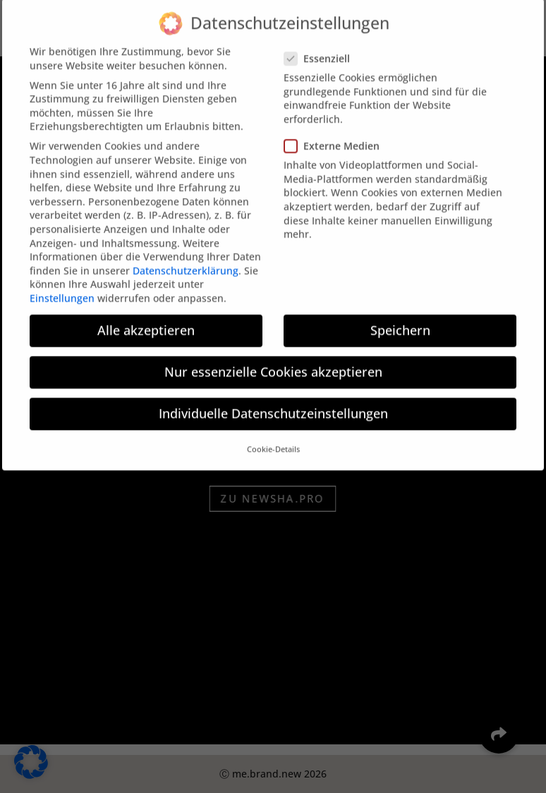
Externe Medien (338, 135)
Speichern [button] (400, 320)
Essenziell (323, 47)
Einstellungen (62, 288)
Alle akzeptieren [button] (146, 320)
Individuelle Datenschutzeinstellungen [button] (273, 403)
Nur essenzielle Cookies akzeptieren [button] (273, 361)
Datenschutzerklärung (185, 259)
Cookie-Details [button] (273, 439)
